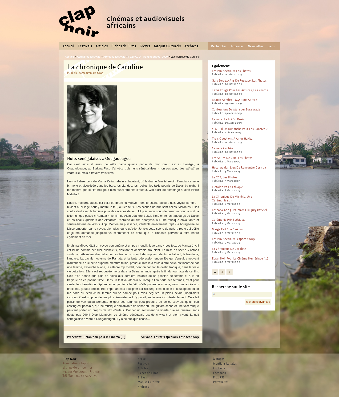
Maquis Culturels (167, 46)
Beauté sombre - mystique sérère (234, 100)
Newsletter (255, 46)
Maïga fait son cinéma (227, 229)
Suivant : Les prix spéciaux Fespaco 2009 (170, 337)
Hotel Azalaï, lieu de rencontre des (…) (239, 167)
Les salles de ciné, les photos (232, 158)
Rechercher (218, 46)
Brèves (145, 46)
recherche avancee (258, 301)
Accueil (68, 46)
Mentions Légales (225, 364)
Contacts (219, 368)
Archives (191, 46)
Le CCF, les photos (224, 177)
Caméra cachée (222, 148)
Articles (102, 46)
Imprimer (237, 46)
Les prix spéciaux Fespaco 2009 (233, 239)
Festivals (85, 46)
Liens (271, 46)
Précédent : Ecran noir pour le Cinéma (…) (96, 337)
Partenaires (221, 382)
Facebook (219, 373)
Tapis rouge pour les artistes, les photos (240, 90)
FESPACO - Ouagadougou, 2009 (148, 56)
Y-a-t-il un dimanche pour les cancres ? (239, 129)
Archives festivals (114, 56)
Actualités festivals (89, 56)
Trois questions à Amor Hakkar (233, 138)
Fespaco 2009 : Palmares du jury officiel (239, 210)
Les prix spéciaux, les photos (231, 71)
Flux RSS (219, 377)
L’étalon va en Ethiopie (227, 187)
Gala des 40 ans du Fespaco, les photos (239, 80)
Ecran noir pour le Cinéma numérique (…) (240, 258)
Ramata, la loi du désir (228, 119)
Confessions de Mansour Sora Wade (236, 109)
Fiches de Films (123, 46)
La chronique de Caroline (229, 249)
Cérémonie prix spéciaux (228, 219)
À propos (219, 359)
